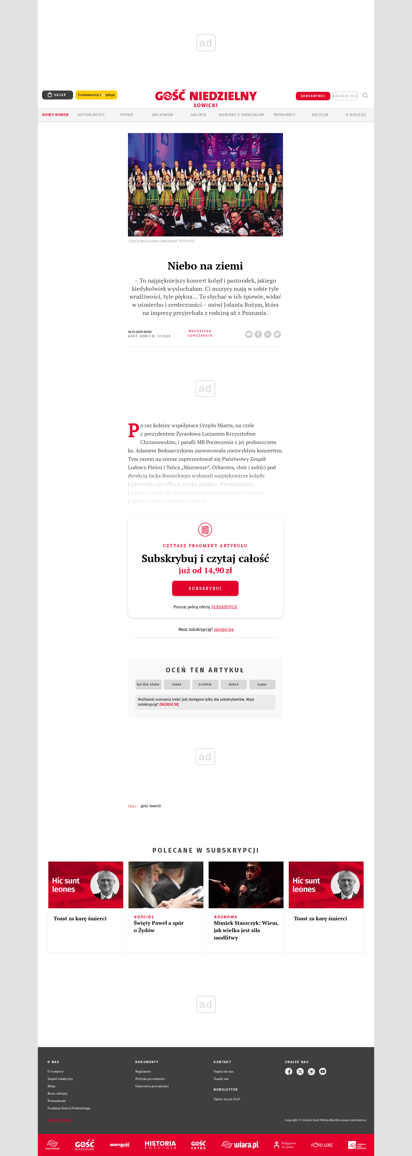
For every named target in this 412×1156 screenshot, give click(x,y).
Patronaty (285, 115)
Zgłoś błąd (60, 1120)
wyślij (278, 333)
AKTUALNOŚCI (91, 115)
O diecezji (356, 115)
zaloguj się (345, 96)
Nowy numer (55, 115)
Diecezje (320, 115)
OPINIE (126, 115)
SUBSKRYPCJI (224, 607)
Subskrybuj (205, 588)
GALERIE (198, 115)
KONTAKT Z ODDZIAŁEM (241, 115)
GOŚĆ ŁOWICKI (151, 806)
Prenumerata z (96, 95)
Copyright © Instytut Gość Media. (307, 1120)
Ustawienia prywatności (152, 1086)
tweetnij (269, 333)
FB (259, 333)
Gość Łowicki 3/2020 (149, 336)
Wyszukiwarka (365, 95)
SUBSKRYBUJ (313, 96)
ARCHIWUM (162, 115)
